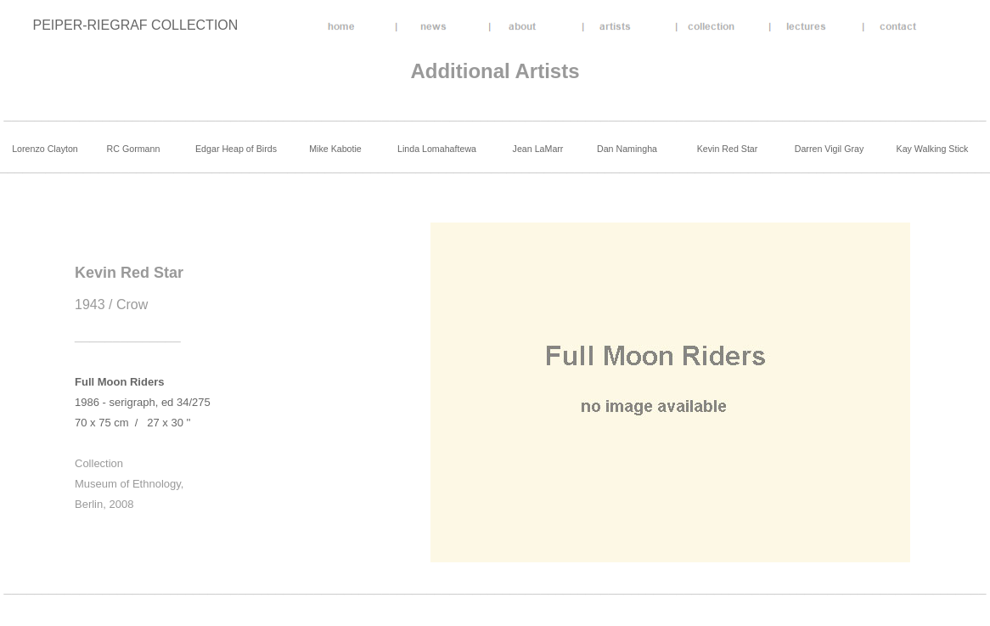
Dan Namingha (627, 149)
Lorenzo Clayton (45, 149)
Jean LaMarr (538, 149)
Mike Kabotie (335, 149)
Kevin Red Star (727, 149)
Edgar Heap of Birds (236, 149)
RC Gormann (133, 149)
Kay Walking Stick (933, 149)
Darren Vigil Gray (829, 149)
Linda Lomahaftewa (436, 149)
